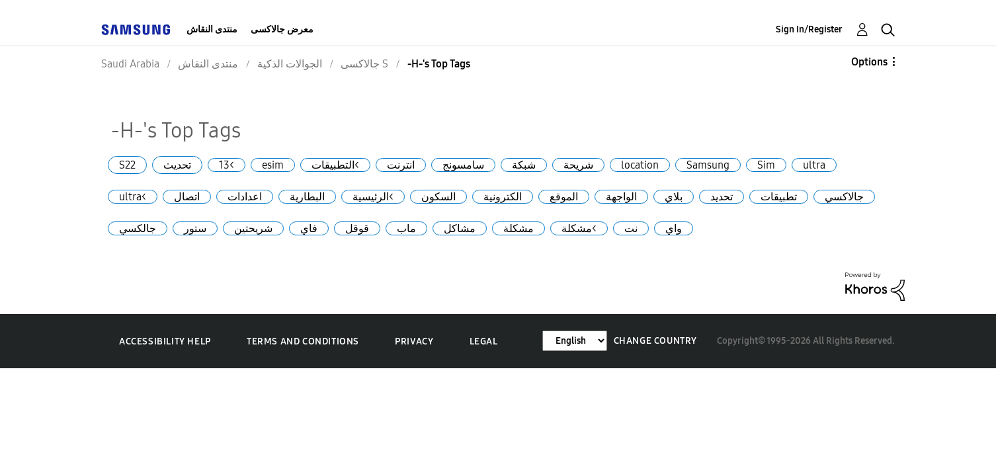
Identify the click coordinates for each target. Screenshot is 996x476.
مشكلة (518, 228)
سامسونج (463, 165)
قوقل (357, 228)
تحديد (721, 196)
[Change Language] (574, 341)
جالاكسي (844, 196)
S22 (127, 165)
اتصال (187, 196)
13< (226, 165)
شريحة (578, 165)
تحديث (177, 165)
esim (273, 165)
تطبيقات (779, 196)
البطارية (307, 196)
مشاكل (460, 228)
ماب (406, 228)
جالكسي (137, 228)
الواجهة (621, 196)
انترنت (401, 165)
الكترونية (502, 196)
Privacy (414, 341)
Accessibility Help (165, 341)
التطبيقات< (335, 165)
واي (673, 228)
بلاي (674, 196)
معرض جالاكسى (282, 29)
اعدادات (245, 196)
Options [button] (869, 62)
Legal (484, 341)
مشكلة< (579, 228)
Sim (766, 165)
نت (631, 228)
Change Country (655, 340)
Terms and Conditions (303, 341)
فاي (308, 228)
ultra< (132, 196)
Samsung (707, 165)
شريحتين (253, 228)
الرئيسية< (373, 196)
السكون (438, 196)
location (640, 165)
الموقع (564, 196)
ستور (195, 228)
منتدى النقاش (212, 29)
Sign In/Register (809, 29)
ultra (814, 165)
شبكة (524, 165)
